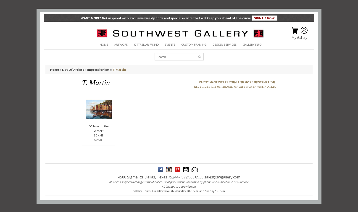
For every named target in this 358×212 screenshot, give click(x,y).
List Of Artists (73, 70)
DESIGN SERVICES (225, 44)
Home (54, 70)
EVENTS (170, 44)
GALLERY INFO (252, 44)
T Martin (119, 70)
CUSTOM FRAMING (194, 44)
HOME (104, 44)
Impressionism (98, 70)
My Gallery (299, 38)
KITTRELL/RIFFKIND (146, 44)
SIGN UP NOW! (265, 18)
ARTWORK (121, 44)
